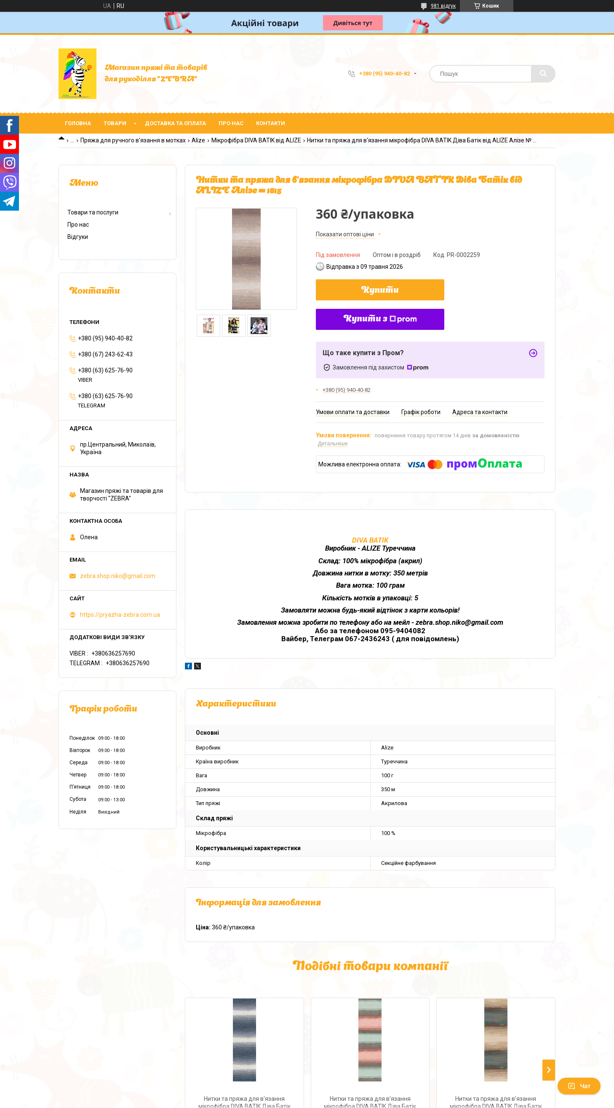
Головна (78, 123)
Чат (579, 1086)
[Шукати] (543, 74)
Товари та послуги (92, 212)
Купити (380, 290)
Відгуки (77, 236)
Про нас (231, 123)
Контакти (270, 123)
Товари (115, 123)
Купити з (380, 319)
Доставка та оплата (175, 123)
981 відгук (443, 6)
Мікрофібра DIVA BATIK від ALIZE (256, 140)
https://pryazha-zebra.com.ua (120, 614)
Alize (198, 140)
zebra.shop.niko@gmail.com (117, 576)
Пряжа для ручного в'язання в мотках (133, 140)
